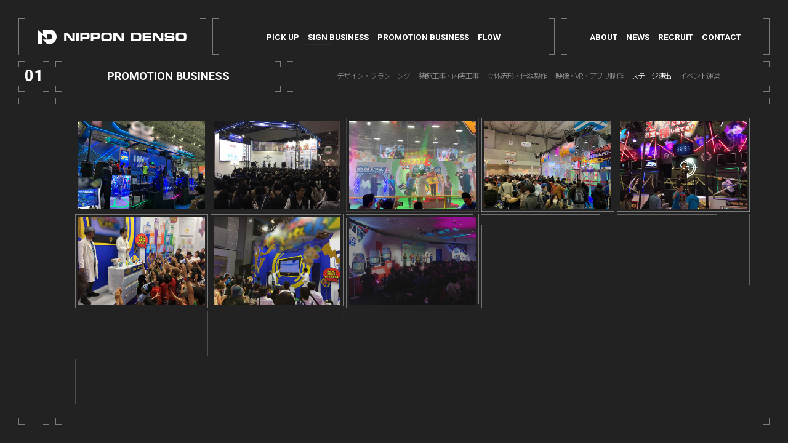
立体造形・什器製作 (517, 76)
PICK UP (283, 37)
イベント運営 (700, 76)
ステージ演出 (652, 76)
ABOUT (603, 37)
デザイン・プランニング (373, 76)
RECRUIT (675, 37)
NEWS (637, 37)
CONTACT (721, 37)
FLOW (489, 37)
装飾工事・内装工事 (448, 76)
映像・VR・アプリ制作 (589, 76)
